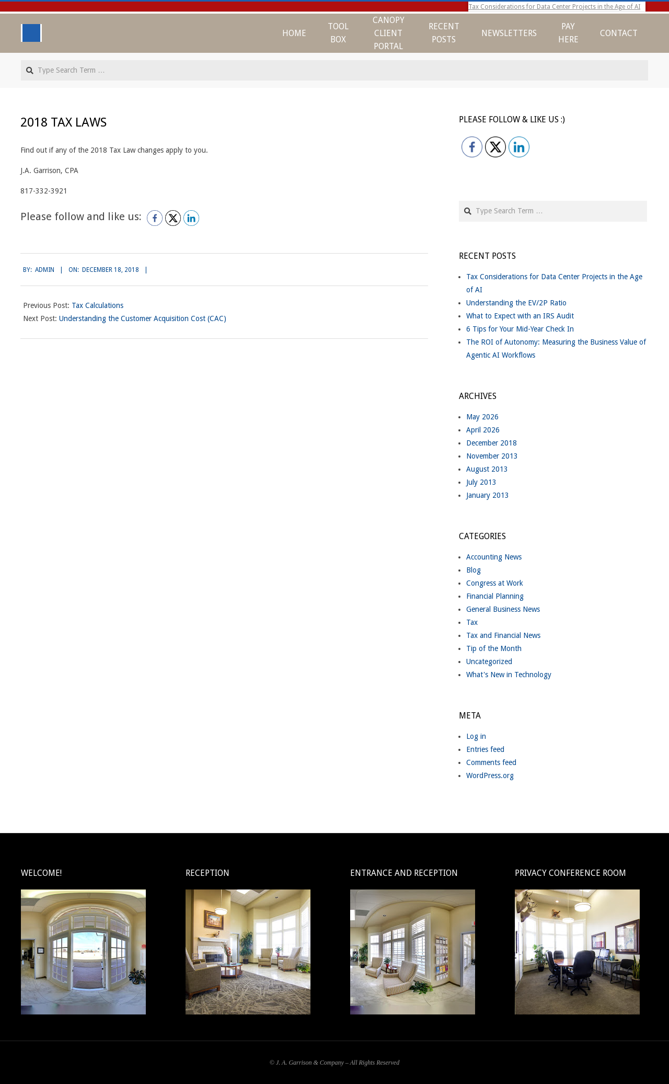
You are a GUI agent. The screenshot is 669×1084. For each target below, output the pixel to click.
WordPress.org (490, 775)
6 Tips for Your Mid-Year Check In (520, 329)
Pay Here (568, 32)
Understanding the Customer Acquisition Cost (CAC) (142, 318)
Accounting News (494, 557)
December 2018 (491, 443)
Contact (619, 33)
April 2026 (483, 430)
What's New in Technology (508, 674)
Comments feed (491, 762)
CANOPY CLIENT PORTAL (389, 33)
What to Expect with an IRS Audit (520, 316)
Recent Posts (444, 32)
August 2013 (487, 469)
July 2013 (481, 482)
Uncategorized (489, 661)
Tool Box (338, 32)
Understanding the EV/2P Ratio (516, 303)
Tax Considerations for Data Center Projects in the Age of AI (554, 6)
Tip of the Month (494, 648)
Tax (472, 622)
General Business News (503, 609)
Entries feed (485, 749)
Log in (476, 736)
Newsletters (509, 33)
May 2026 (482, 417)
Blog (473, 570)
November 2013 (492, 456)
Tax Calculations (97, 305)
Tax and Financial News (503, 635)
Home (294, 33)
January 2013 (487, 495)
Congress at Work (494, 583)
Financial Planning (495, 596)
